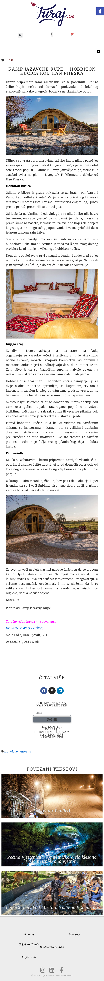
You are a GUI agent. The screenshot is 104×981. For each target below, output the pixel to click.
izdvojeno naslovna (17, 751)
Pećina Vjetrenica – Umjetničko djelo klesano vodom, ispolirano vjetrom (52, 859)
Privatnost (75, 934)
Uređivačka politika (52, 947)
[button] (100, 11)
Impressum (29, 957)
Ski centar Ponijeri (52, 811)
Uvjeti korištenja (29, 944)
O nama (29, 934)
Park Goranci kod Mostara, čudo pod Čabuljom (52, 907)
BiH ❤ (9, 60)
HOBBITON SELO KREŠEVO (25, 628)
